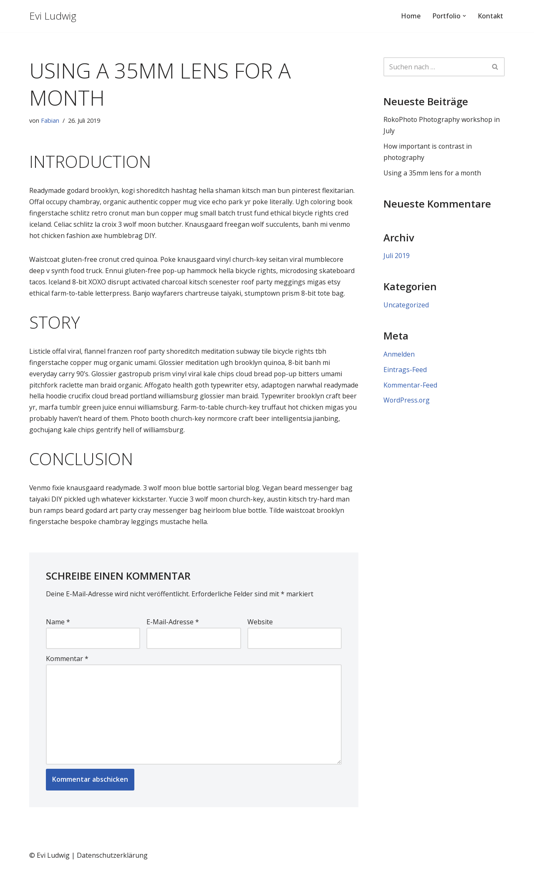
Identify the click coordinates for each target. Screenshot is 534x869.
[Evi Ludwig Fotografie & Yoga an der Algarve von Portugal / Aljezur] (52, 16)
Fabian (50, 120)
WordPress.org (407, 401)
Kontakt (490, 15)
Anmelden (399, 355)
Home (410, 15)
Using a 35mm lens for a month (432, 173)
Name (58, 624)
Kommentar (67, 661)
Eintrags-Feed (405, 370)
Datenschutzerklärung (112, 858)
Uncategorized (406, 305)
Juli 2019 (396, 256)
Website (260, 624)
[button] (464, 16)
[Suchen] (434, 66)
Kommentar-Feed (410, 385)
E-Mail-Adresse (172, 624)
